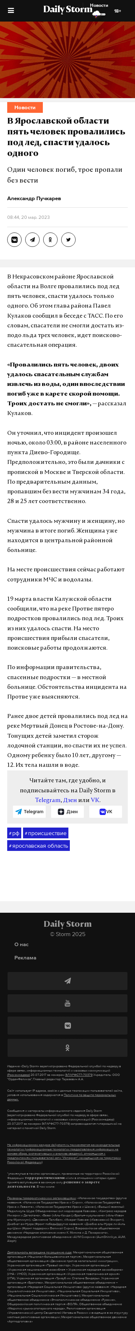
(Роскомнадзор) (18, 1075)
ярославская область (38, 845)
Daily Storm (67, 10)
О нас (21, 944)
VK (95, 800)
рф (14, 833)
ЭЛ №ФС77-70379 (79, 1075)
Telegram (47, 800)
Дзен (70, 800)
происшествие (46, 833)
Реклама (25, 957)
